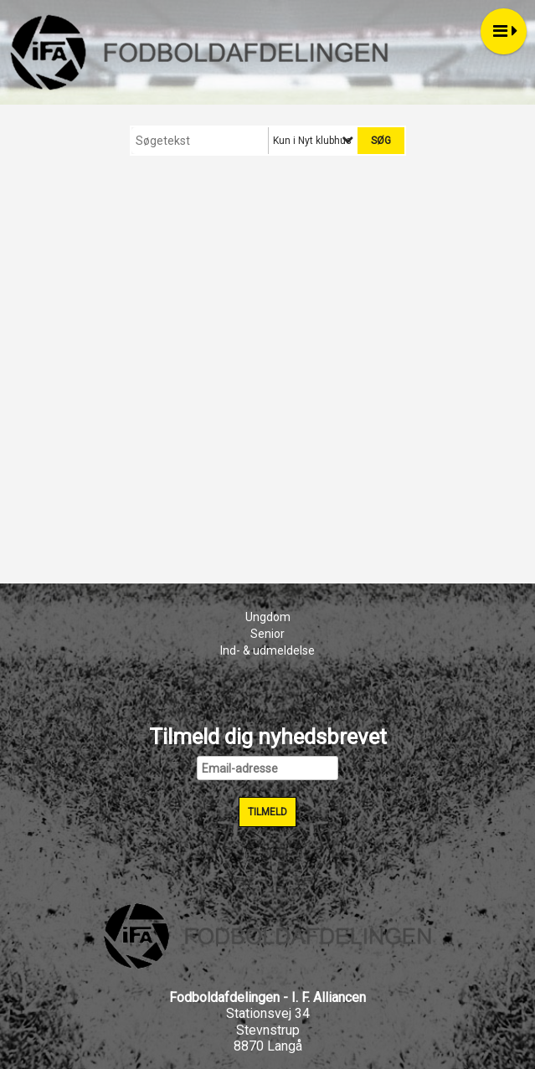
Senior (267, 633)
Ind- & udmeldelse (267, 650)
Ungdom (268, 617)
